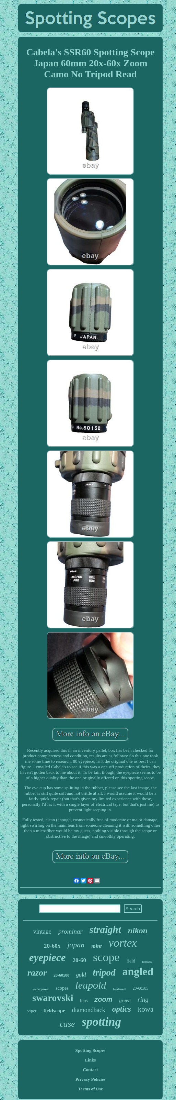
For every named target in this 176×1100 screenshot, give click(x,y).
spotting (101, 1021)
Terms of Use (90, 1088)
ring (143, 999)
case (67, 1023)
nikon (138, 930)
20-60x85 (141, 988)
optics (121, 1009)
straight (105, 929)
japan (75, 944)
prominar (70, 931)
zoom (103, 999)
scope (106, 957)
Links (90, 1060)
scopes (62, 988)
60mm (147, 962)
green (125, 1000)
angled (138, 971)
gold (81, 975)
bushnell (119, 989)
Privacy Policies (90, 1079)
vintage (42, 931)
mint (96, 946)
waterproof (40, 989)
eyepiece (47, 958)
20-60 (79, 960)
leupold (90, 985)
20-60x (52, 946)
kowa (146, 1009)
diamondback (88, 1009)
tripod (104, 972)
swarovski (52, 997)
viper (32, 1010)
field (130, 961)
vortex (123, 943)
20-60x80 (61, 975)
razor (37, 973)
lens (84, 1000)
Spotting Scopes (90, 1050)
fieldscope (54, 1010)
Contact (90, 1069)
